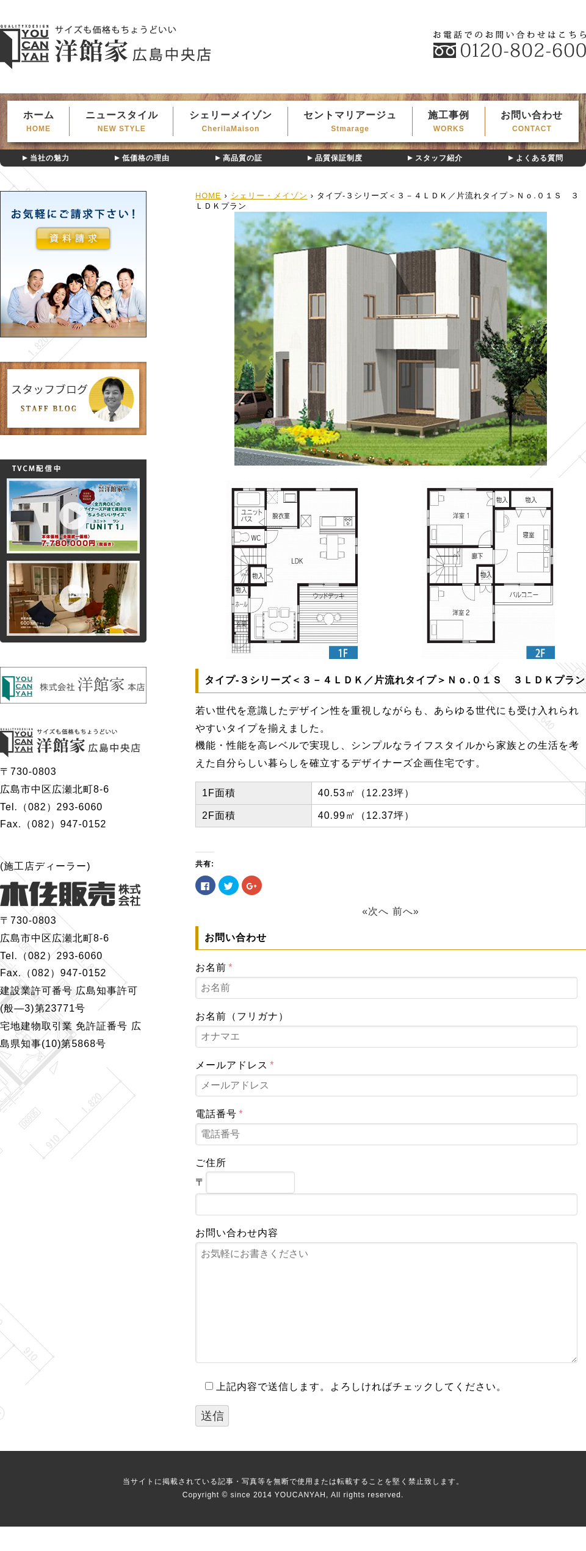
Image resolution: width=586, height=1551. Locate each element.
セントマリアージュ (350, 121)
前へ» (405, 911)
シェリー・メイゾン (269, 195)
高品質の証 (242, 158)
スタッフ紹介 (439, 158)
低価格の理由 (146, 158)
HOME (208, 195)
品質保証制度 (339, 158)
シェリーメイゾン (230, 121)
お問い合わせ (532, 121)
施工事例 (449, 121)
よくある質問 (539, 158)
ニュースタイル (121, 121)
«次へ (375, 911)
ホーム (38, 121)
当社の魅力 (50, 158)
